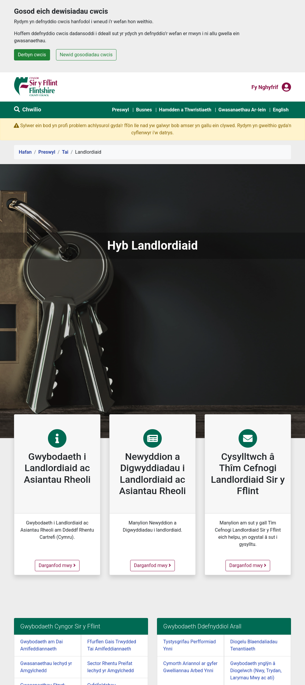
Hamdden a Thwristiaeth (185, 110)
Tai (65, 152)
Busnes (144, 110)
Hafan (25, 152)
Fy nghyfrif (264, 86)
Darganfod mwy (59, 565)
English (281, 110)
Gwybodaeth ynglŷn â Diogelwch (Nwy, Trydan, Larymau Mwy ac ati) (255, 671)
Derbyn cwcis (32, 54)
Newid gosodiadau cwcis (86, 54)
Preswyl (120, 110)
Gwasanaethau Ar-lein (242, 110)
